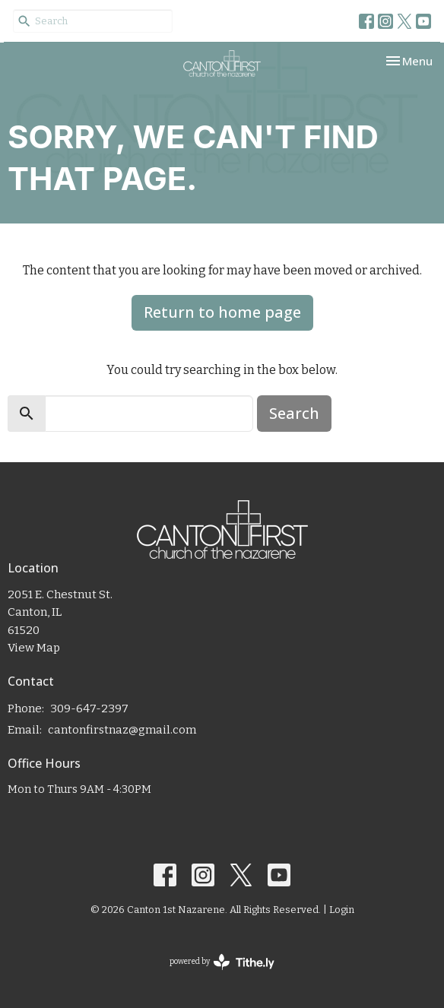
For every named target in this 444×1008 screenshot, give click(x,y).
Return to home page (222, 312)
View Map (34, 648)
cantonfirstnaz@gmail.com (122, 730)
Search (294, 413)
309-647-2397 (89, 708)
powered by (222, 962)
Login (341, 909)
